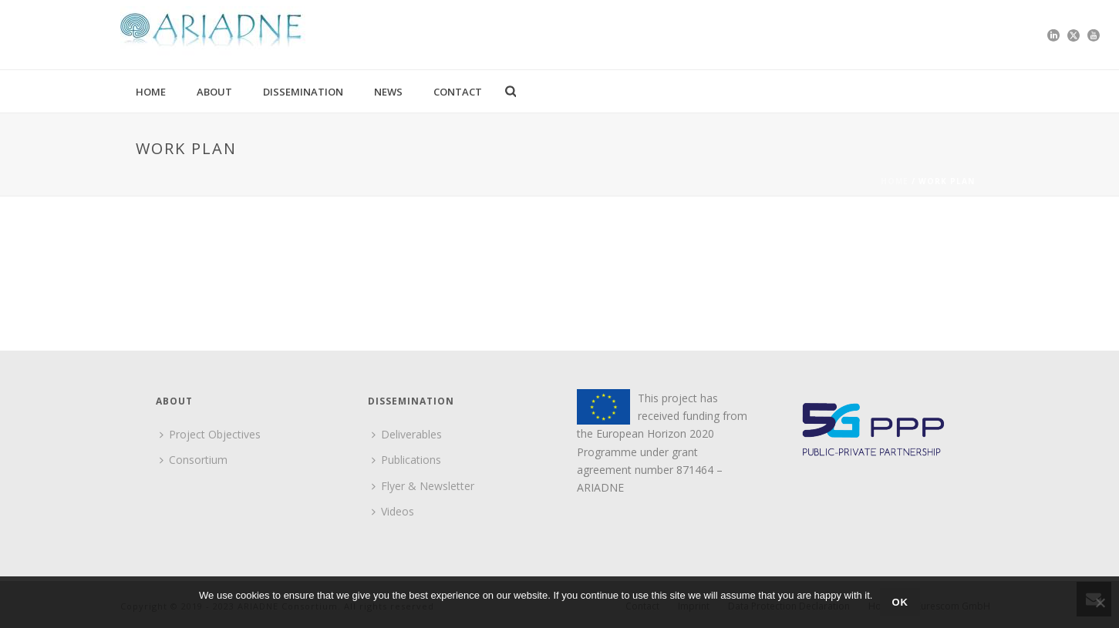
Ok (899, 602)
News (388, 92)
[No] (1099, 602)
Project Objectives (210, 434)
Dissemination (303, 92)
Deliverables (407, 434)
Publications (406, 459)
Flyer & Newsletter (423, 486)
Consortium (194, 459)
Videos (393, 511)
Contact (457, 92)
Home (151, 92)
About (214, 92)
